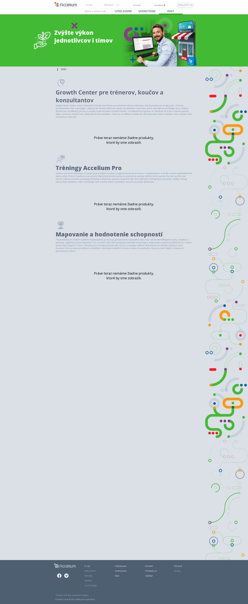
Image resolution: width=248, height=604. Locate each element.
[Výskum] (94, 580)
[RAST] (171, 11)
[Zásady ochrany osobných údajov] (74, 595)
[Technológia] (94, 585)
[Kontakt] (137, 5)
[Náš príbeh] (94, 570)
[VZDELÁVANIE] (123, 11)
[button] (89, 5)
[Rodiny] (183, 570)
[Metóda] (94, 575)
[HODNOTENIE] (147, 11)
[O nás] (94, 566)
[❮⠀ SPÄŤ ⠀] (62, 69)
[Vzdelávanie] (124, 566)
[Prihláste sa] (154, 570)
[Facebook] (59, 576)
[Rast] (124, 575)
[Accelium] (160, 5)
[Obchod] (183, 566)
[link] (117, 5)
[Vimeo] (66, 576)
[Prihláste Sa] (185, 5)
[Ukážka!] (154, 575)
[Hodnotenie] (124, 570)
